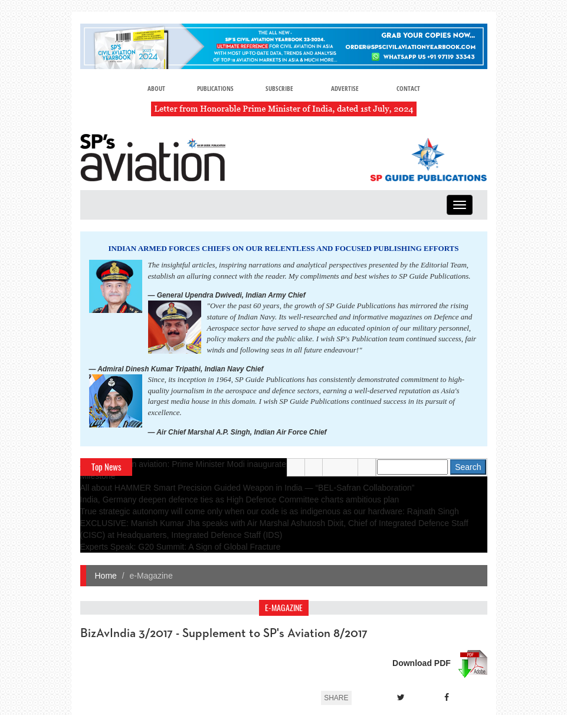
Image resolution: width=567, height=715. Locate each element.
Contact (408, 88)
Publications (215, 88)
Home (106, 575)
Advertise (345, 88)
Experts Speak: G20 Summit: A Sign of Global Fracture (180, 546)
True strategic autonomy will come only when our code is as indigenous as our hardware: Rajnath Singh (269, 511)
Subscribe (279, 88)
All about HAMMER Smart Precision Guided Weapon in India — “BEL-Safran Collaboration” (247, 487)
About (156, 88)
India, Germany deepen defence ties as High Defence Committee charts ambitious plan (239, 499)
